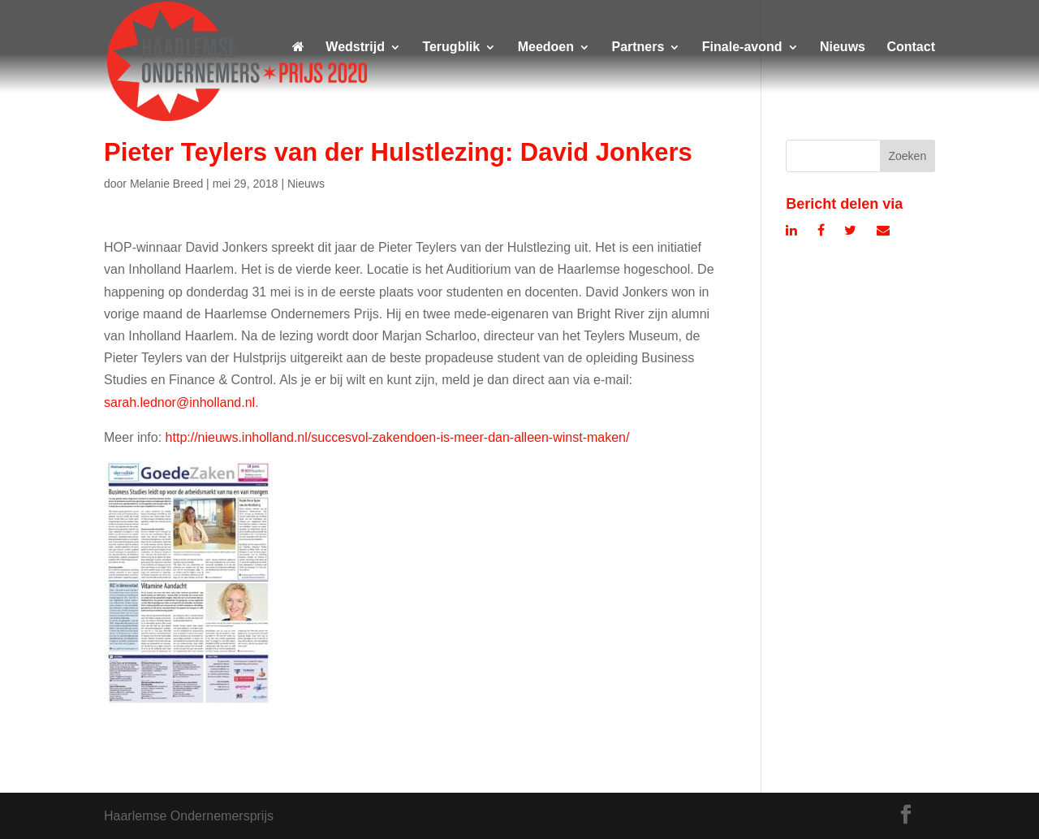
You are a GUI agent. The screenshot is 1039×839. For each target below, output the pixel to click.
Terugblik (451, 47)
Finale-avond (742, 47)
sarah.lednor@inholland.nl (179, 402)
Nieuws (842, 47)
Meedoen (546, 47)
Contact (910, 47)
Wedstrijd (355, 47)
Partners (637, 47)
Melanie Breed (166, 183)
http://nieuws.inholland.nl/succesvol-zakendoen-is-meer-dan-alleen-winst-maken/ (398, 437)
